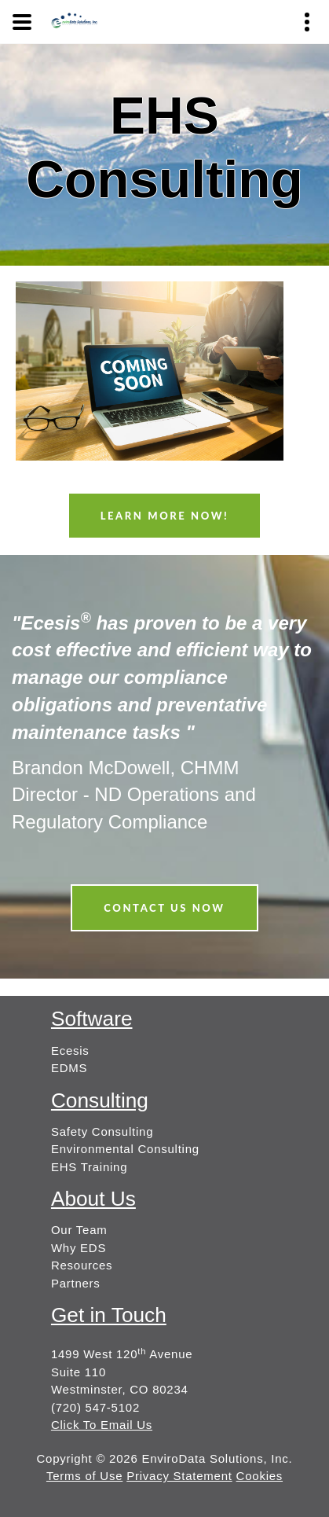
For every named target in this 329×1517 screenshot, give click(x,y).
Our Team (79, 1229)
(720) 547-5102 (95, 1407)
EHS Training (89, 1167)
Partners (76, 1283)
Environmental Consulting (125, 1148)
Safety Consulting (102, 1131)
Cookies (259, 1475)
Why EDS (78, 1247)
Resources (81, 1265)
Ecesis (70, 1050)
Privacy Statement (179, 1475)
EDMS (69, 1067)
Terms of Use (84, 1475)
